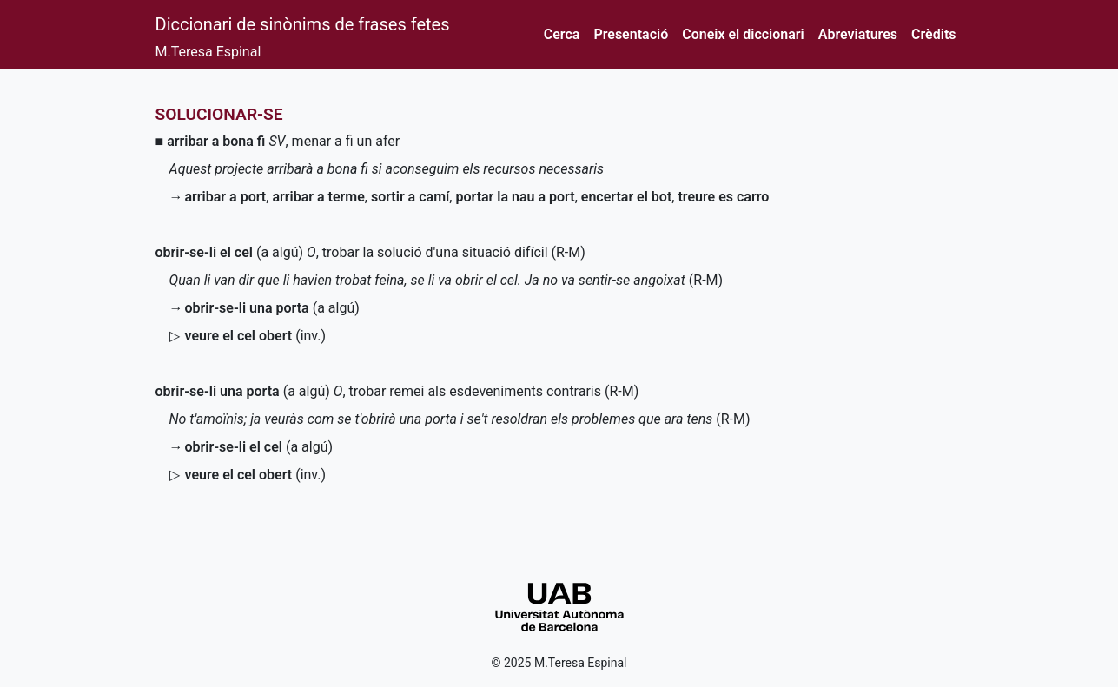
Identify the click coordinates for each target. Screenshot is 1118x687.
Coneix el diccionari (743, 34)
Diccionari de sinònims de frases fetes (302, 24)
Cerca (562, 34)
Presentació (630, 34)
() (256, 335)
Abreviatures (857, 34)
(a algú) (229, 252)
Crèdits (933, 34)
